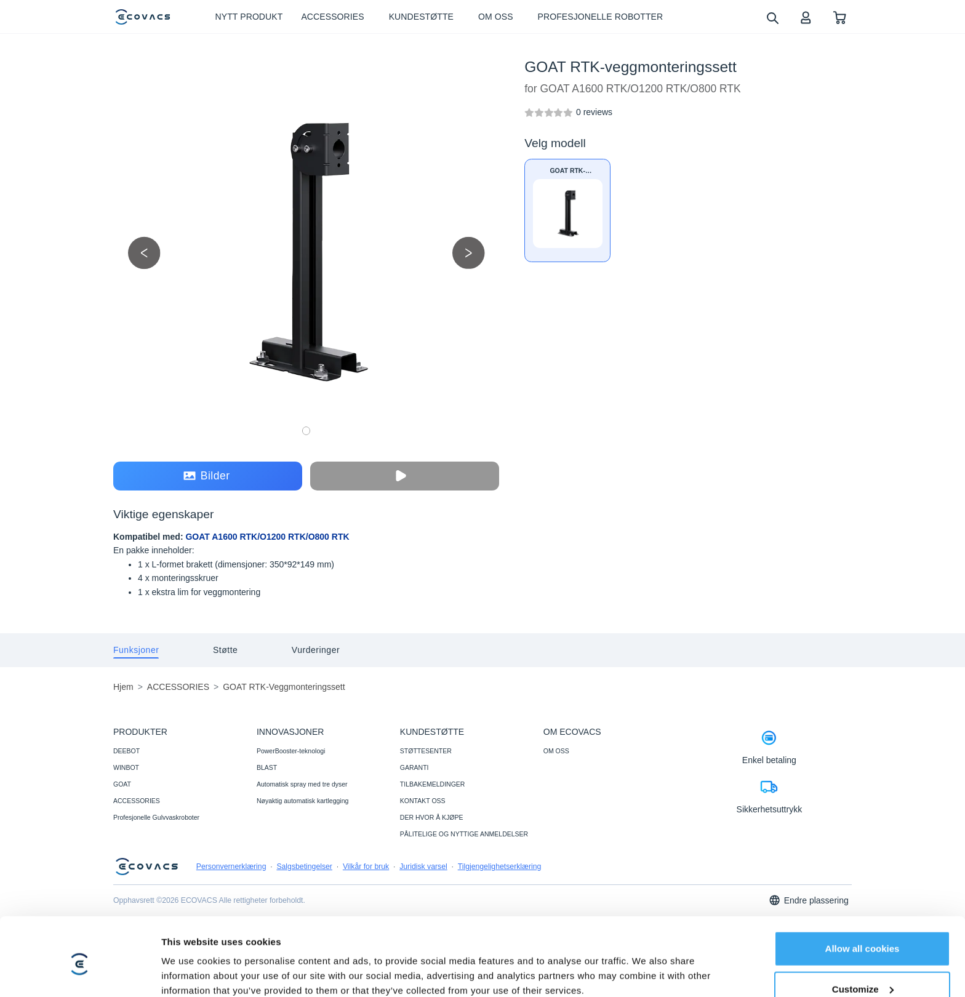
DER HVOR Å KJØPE (431, 817)
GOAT (122, 784)
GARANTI (414, 767)
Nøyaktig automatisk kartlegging (302, 800)
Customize (863, 937)
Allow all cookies (862, 897)
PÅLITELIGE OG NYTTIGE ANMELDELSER (464, 834)
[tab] (136, 650)
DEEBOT (126, 751)
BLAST (267, 767)
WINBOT (126, 767)
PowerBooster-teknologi (291, 751)
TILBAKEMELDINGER (432, 784)
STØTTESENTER (426, 751)
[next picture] (469, 253)
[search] (772, 17)
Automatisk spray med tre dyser (302, 784)
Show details (189, 972)
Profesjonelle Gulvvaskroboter (156, 817)
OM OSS (556, 751)
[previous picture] (144, 253)
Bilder (206, 476)
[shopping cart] (840, 17)
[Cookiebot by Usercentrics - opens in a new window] (80, 973)
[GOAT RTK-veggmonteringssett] (594, 112)
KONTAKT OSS (423, 800)
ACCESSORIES (136, 800)
